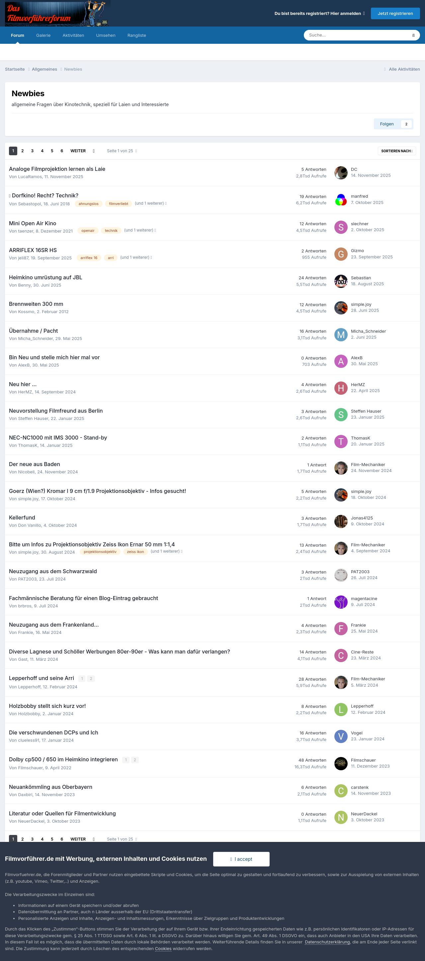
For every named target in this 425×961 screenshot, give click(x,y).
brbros (24, 605)
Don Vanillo (29, 525)
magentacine (364, 598)
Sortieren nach (397, 151)
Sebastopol (29, 203)
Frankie (25, 632)
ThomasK (27, 445)
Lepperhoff (29, 686)
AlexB (24, 365)
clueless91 (28, 739)
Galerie (43, 35)
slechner (360, 223)
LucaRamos (30, 176)
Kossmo (26, 311)
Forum (17, 38)
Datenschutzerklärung (327, 941)
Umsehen (105, 35)
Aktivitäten (73, 35)
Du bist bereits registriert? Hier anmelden (320, 13)
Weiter (78, 150)
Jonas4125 (362, 517)
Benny (24, 285)
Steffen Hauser (33, 418)
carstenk (360, 786)
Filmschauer (30, 767)
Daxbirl (25, 793)
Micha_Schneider (35, 338)
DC (354, 169)
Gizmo (357, 250)
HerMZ (25, 391)
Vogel (357, 732)
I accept (241, 859)
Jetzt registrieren (395, 13)
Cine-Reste (362, 651)
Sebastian (361, 277)
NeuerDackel (31, 820)
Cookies (163, 948)
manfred (359, 196)
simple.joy (361, 304)
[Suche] (336, 35)
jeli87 (23, 257)
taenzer (25, 231)
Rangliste (137, 35)
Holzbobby (29, 713)
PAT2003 (27, 579)
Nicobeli (26, 471)
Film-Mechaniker (368, 464)
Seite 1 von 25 (122, 150)
